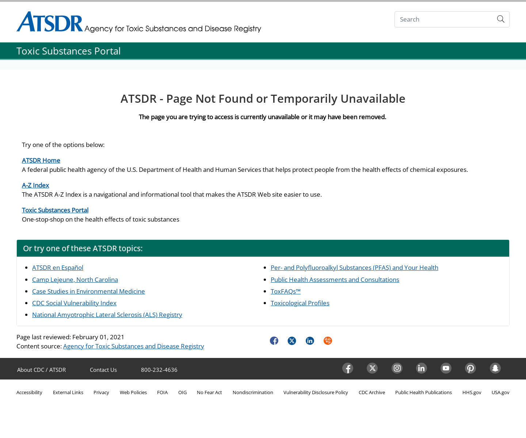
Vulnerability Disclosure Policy (315, 392)
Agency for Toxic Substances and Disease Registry (133, 346)
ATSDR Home (41, 160)
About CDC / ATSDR (41, 369)
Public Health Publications (423, 392)
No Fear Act (209, 392)
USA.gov (501, 392)
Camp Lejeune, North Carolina (75, 279)
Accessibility (29, 392)
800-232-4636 (159, 369)
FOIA (162, 392)
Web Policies (133, 392)
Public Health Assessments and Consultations (335, 279)
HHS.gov (471, 392)
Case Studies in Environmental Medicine (88, 291)
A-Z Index (35, 185)
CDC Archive (372, 392)
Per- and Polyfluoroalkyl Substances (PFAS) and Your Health (354, 267)
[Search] (443, 19)
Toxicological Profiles (300, 303)
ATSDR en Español (57, 267)
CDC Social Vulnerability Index (74, 303)
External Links (68, 392)
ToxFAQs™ (286, 291)
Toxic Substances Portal (55, 210)
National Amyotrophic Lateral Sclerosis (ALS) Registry (107, 314)
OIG (182, 392)
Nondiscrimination (253, 392)
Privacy (101, 392)
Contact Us (103, 369)
